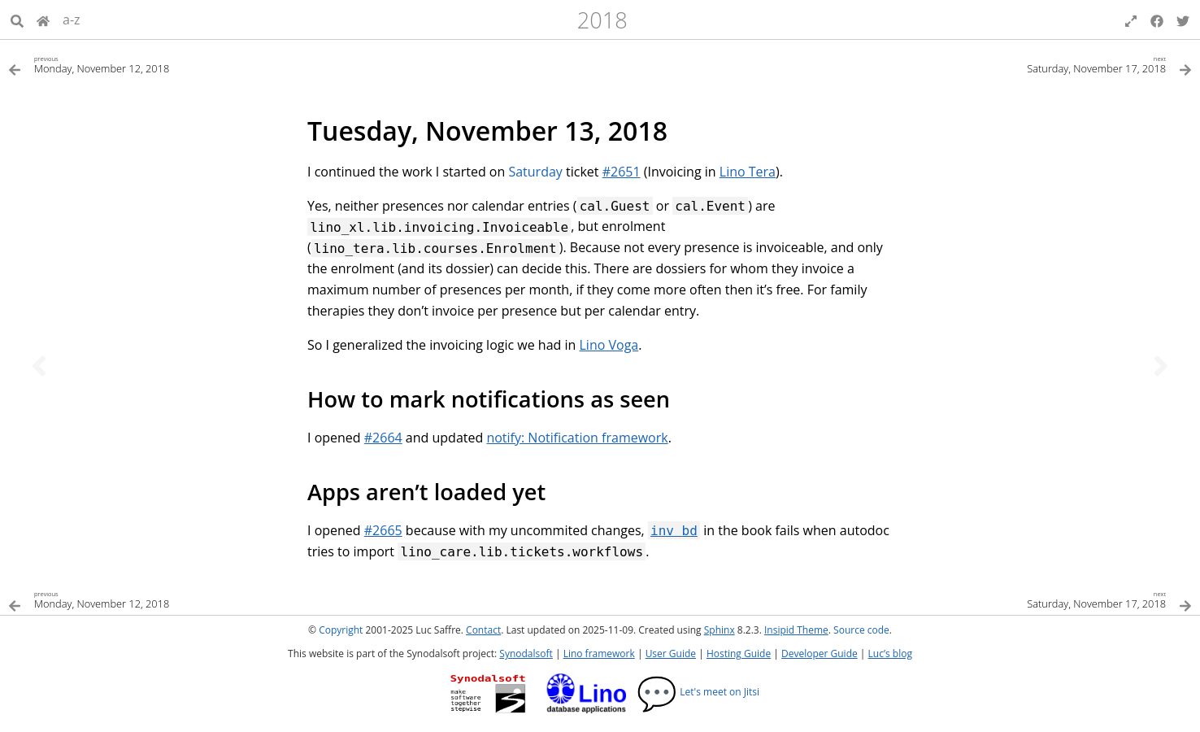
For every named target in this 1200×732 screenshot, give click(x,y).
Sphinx (719, 630)
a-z (71, 19)
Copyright (341, 630)
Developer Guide (819, 653)
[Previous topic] (39, 366)
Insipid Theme (796, 630)
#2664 (383, 438)
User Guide (671, 653)
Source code (861, 630)
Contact (483, 630)
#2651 (621, 172)
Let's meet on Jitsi (698, 692)
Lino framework (599, 653)
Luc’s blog (890, 653)
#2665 (383, 530)
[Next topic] (1161, 366)
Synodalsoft (525, 653)
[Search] (17, 19)
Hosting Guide (739, 653)
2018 (602, 20)
